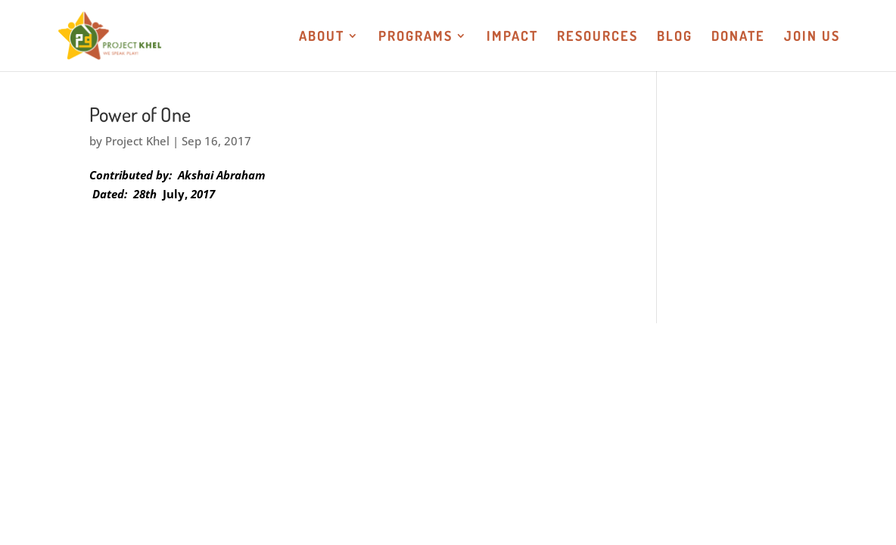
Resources (597, 37)
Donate (738, 37)
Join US (812, 37)
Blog (674, 37)
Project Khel (137, 140)
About (321, 37)
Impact (512, 37)
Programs (415, 37)
